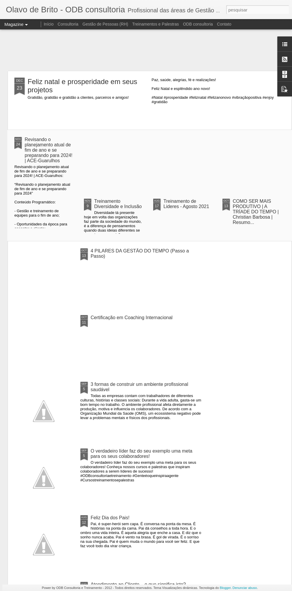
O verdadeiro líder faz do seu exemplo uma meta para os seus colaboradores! (142, 453)
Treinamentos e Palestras (155, 24)
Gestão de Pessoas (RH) (105, 24)
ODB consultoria (198, 24)
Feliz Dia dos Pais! (110, 517)
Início (48, 24)
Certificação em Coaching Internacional (132, 317)
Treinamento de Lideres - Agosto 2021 (186, 204)
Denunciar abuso (244, 588)
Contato (224, 24)
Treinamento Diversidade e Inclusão (118, 204)
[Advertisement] (146, 50)
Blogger (225, 588)
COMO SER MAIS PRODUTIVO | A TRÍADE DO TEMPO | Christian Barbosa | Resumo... (256, 212)
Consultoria (68, 24)
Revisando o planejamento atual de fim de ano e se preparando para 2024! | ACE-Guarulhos (48, 150)
